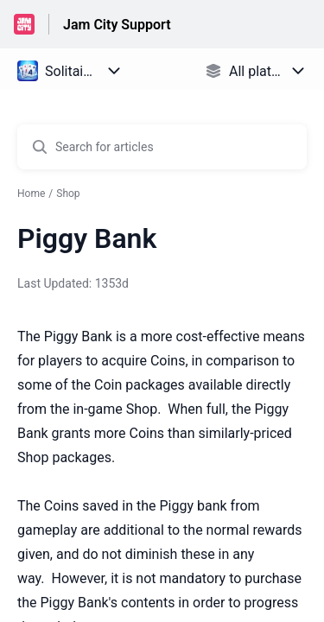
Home (31, 193)
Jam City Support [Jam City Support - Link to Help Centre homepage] (117, 24)
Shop (67, 193)
